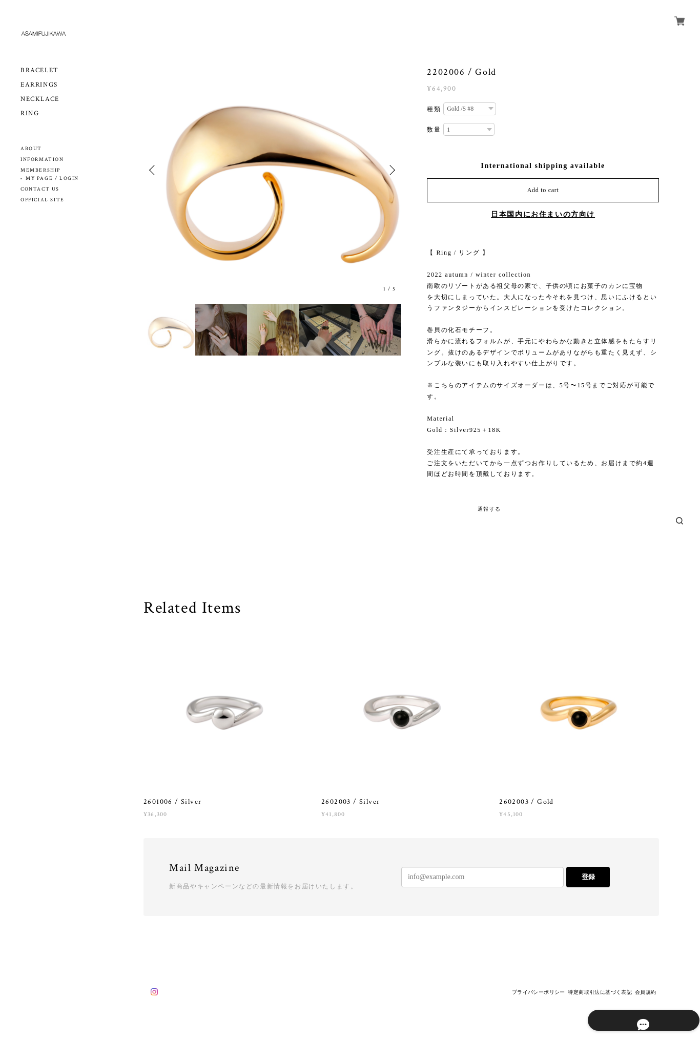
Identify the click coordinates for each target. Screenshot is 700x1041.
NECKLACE (39, 99)
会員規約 (645, 992)
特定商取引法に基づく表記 (600, 992)
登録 (588, 877)
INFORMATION (42, 159)
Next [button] (391, 170)
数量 (434, 129)
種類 (434, 109)
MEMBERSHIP (40, 170)
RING (29, 113)
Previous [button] (153, 170)
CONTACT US (39, 189)
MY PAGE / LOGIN (52, 178)
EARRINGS (39, 84)
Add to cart (543, 190)
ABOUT (31, 148)
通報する (489, 509)
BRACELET (39, 70)
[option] (272, 170)
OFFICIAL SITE (42, 200)
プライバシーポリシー (538, 992)
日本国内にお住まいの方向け (543, 214)
